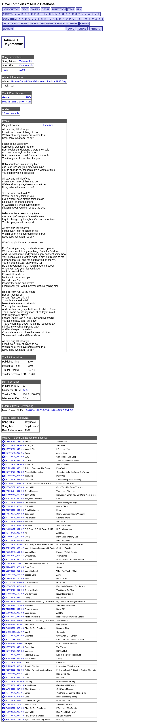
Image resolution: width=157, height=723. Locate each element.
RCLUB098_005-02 (15, 624)
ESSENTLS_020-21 (15, 506)
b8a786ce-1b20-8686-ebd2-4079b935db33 (49, 410)
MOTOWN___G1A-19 (15, 483)
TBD (28, 97)
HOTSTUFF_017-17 (15, 639)
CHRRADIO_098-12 (15, 468)
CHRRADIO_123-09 (15, 632)
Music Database (42, 4)
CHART (23, 23)
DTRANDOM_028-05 (15, 567)
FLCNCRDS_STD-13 (15, 628)
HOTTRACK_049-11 (15, 449)
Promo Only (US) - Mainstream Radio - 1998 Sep (39, 81)
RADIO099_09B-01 (15, 620)
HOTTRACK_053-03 (15, 590)
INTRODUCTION (11, 9)
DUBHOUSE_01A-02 (15, 666)
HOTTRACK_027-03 (15, 518)
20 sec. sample (10, 113)
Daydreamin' (26, 65)
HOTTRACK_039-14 (15, 525)
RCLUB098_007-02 (15, 643)
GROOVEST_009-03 (15, 537)
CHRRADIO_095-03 (15, 476)
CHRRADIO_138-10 (15, 441)
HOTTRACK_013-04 (15, 521)
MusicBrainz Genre (13, 101)
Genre (5, 97)
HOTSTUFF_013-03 (15, 487)
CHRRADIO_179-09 (15, 579)
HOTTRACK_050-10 (15, 716)
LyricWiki (48, 125)
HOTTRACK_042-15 (15, 647)
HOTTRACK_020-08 (15, 480)
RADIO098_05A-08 (15, 499)
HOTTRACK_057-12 (15, 678)
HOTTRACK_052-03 (15, 540)
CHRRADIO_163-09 (15, 594)
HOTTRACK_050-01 (15, 544)
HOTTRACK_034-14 (15, 651)
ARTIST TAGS (59, 9)
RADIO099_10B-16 (15, 719)
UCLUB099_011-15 (15, 571)
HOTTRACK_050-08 (15, 457)
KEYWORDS (61, 23)
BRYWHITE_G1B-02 (15, 495)
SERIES (73, 23)
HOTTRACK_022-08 (15, 502)
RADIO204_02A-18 (15, 514)
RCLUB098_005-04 (15, 697)
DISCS (25, 9)
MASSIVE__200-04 (15, 491)
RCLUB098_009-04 (15, 712)
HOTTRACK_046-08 (15, 464)
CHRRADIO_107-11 (15, 563)
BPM (79, 9)
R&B (28, 101)
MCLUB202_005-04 (15, 670)
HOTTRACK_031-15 (15, 461)
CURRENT (34, 23)
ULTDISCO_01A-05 (15, 689)
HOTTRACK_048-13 (15, 685)
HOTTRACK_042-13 (15, 472)
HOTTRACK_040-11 (15, 598)
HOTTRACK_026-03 (15, 533)
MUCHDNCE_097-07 (15, 529)
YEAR (71, 9)
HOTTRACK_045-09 (15, 445)
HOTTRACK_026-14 (15, 560)
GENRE (46, 9)
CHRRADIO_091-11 (15, 674)
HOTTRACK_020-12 (15, 662)
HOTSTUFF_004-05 (15, 582)
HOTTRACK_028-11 (15, 700)
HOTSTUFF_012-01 (15, 453)
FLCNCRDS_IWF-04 (15, 708)
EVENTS (84, 23)
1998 (22, 69)
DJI (43, 23)
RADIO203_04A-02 (15, 617)
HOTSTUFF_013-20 (15, 586)
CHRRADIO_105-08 (15, 605)
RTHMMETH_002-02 (15, 609)
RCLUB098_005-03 (15, 510)
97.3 (25, 390)
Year (4, 69)
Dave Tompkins (14, 4)
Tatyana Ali (25, 61)
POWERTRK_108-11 (15, 704)
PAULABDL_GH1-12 (15, 601)
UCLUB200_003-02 (15, 613)
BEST (15, 23)
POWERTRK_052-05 (15, 659)
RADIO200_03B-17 (15, 548)
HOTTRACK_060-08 (15, 636)
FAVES (49, 23)
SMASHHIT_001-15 (15, 556)
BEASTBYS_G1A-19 (15, 575)
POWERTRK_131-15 (15, 552)
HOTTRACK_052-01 (15, 693)
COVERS (35, 9)
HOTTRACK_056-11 (15, 655)
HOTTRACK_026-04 (15, 681)
